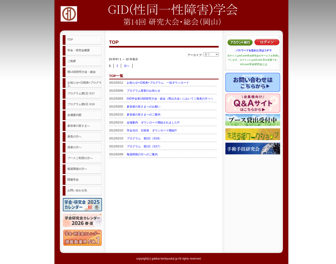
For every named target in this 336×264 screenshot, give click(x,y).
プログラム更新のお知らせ (143, 90)
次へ (127, 65)
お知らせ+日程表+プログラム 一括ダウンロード (158, 82)
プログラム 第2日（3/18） (144, 138)
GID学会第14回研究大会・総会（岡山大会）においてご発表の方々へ (170, 98)
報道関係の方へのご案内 (142, 154)
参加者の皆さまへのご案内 (143, 114)
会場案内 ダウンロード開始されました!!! (153, 122)
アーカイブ (195, 55)
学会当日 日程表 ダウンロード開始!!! (152, 130)
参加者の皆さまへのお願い (143, 106)
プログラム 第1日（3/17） (144, 146)
